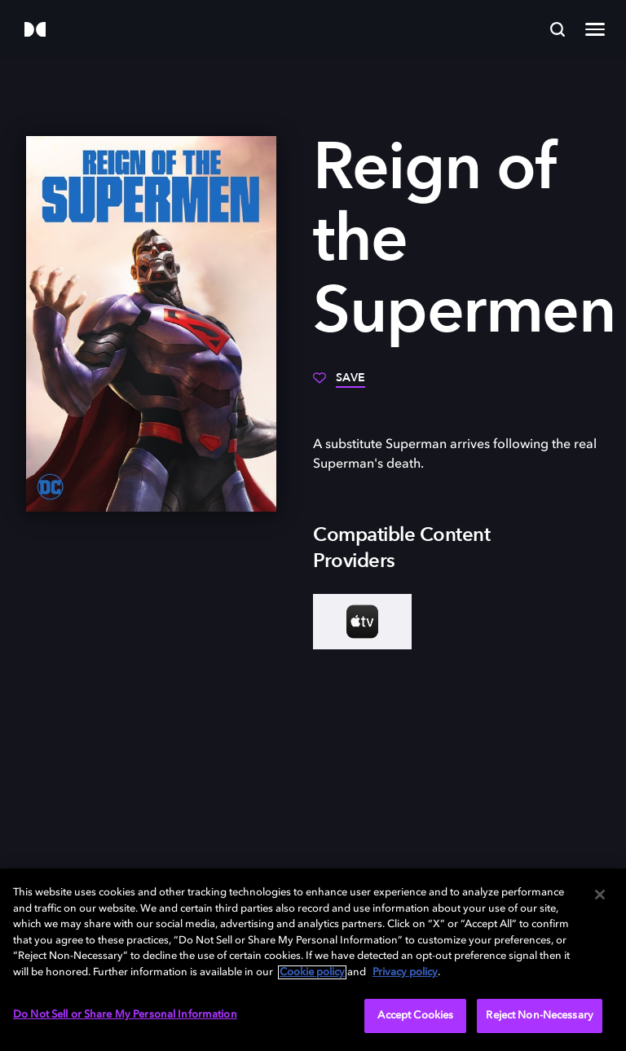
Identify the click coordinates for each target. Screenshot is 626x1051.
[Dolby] (35, 30)
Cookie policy (312, 972)
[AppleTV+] (362, 621)
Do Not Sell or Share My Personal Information (125, 1014)
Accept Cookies (415, 1015)
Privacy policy (405, 972)
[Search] (557, 29)
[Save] (339, 383)
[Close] (600, 894)
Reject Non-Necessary (539, 1015)
